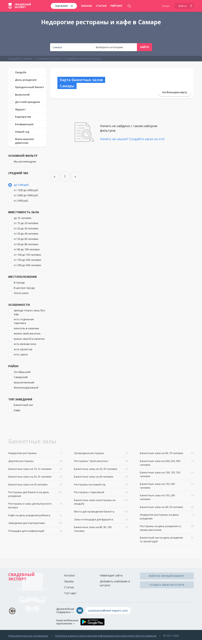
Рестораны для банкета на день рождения (35, 494)
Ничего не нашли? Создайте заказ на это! (132, 139)
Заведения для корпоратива (35, 523)
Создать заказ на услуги (166, 585)
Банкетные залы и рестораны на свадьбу (101, 502)
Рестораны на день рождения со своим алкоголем (167, 528)
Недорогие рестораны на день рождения (167, 516)
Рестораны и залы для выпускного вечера (35, 505)
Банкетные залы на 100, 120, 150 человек (167, 474)
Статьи (101, 6)
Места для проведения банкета (101, 511)
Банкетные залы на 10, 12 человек (35, 469)
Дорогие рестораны (35, 461)
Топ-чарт (70, 593)
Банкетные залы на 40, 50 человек (167, 507)
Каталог (69, 575)
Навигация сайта (111, 575)
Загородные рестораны (101, 453)
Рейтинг (116, 6)
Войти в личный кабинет (166, 576)
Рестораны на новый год (101, 484)
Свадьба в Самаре (20, 58)
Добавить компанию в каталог (115, 583)
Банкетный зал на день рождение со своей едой (167, 539)
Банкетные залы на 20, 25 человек (35, 477)
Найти (144, 47)
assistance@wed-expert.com (108, 610)
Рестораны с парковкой (101, 492)
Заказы (86, 6)
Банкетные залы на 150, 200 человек (167, 485)
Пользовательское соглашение (28, 635)
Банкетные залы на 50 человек (35, 484)
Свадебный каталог (48, 58)
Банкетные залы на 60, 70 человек (167, 453)
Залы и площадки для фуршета (101, 519)
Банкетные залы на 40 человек (101, 477)
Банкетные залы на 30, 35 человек (101, 469)
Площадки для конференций (35, 531)
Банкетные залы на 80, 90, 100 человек (101, 529)
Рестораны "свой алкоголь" (101, 461)
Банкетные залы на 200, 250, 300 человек (167, 462)
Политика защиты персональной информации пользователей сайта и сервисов (105, 635)
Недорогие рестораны (35, 453)
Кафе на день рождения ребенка (35, 515)
